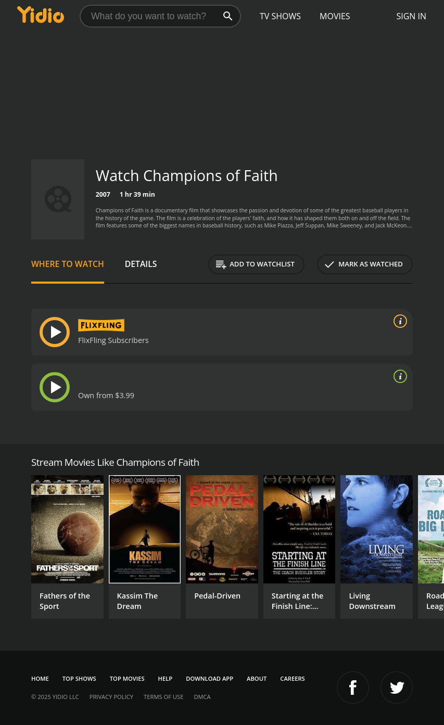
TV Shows (280, 16)
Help (165, 678)
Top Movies (127, 678)
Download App (209, 678)
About (257, 678)
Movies (335, 16)
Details (141, 264)
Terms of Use (163, 697)
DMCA (202, 697)
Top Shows (79, 678)
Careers (292, 678)
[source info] (398, 321)
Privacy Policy (111, 697)
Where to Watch (67, 264)
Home (40, 678)
